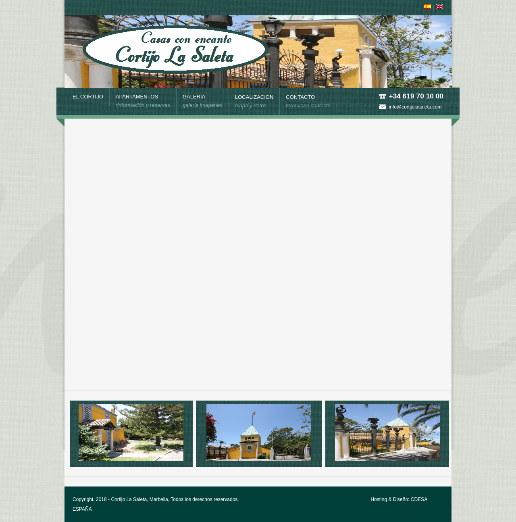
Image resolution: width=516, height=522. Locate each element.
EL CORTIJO (88, 97)
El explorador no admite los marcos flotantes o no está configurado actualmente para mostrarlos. (257, 253)
